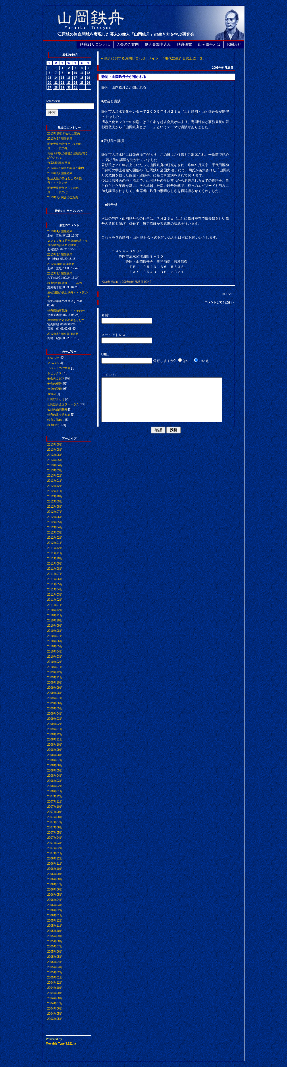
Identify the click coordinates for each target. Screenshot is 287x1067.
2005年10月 (55, 930)
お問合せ (233, 44)
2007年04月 (55, 837)
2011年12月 (55, 548)
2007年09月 (55, 811)
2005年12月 (55, 920)
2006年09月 (55, 874)
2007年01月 (55, 853)
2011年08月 (55, 568)
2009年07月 (55, 698)
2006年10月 (55, 868)
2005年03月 (55, 967)
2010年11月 (55, 615)
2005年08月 (55, 941)
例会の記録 (54, 388)
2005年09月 (55, 936)
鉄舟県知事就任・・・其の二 (66, 283)
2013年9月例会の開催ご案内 (65, 168)
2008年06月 (55, 765)
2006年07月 (55, 884)
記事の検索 (53, 101)
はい (186, 361)
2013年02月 (55, 475)
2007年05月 (55, 832)
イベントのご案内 (58, 368)
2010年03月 (55, 656)
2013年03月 (55, 470)
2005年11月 (55, 925)
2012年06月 (55, 517)
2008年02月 (55, 786)
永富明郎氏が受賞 (58, 162)
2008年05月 (55, 770)
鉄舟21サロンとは (95, 44)
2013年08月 (55, 449)
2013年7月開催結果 (60, 173)
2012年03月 (55, 532)
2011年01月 (55, 605)
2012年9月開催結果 (60, 273)
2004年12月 (55, 982)
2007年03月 (55, 843)
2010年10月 (55, 620)
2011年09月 (55, 563)
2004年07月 (55, 1003)
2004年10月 (55, 987)
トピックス (54, 373)
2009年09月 (55, 687)
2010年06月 (55, 641)
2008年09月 (55, 749)
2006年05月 (55, 894)
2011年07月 (55, 573)
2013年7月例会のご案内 (62, 197)
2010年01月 (55, 667)
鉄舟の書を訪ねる (58, 414)
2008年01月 (55, 791)
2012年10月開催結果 (60, 264)
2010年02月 (55, 661)
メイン (153, 58)
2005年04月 (55, 962)
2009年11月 (55, 677)
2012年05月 (55, 522)
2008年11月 (55, 739)
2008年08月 (55, 755)
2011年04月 (55, 589)
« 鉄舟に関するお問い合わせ (123, 58)
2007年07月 (55, 822)
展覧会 (51, 394)
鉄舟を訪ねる (56, 419)
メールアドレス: (113, 335)
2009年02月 (55, 724)
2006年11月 (55, 863)
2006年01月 (55, 915)
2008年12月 (55, 734)
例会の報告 (54, 383)
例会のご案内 (56, 378)
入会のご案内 (127, 44)
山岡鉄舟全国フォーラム (63, 404)
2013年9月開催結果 (60, 138)
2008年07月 (55, 760)
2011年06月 (55, 579)
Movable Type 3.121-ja (61, 1043)
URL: (105, 355)
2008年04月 (55, 775)
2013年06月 (55, 454)
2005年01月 (55, 977)
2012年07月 (55, 511)
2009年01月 (55, 729)
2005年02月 (55, 972)
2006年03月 (55, 905)
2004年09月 (55, 993)
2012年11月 (55, 491)
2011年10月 (55, 558)
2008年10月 (55, 744)
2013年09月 (55, 444)
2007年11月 (55, 801)
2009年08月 (55, 692)
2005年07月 (55, 946)
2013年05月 (55, 460)
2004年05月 (55, 1013)
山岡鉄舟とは (209, 44)
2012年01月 (55, 542)
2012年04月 (55, 527)
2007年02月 (55, 848)
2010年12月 (55, 610)
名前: (105, 315)
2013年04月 (55, 465)
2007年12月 (55, 796)
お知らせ (53, 357)
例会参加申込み (158, 44)
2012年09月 (55, 501)
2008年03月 (55, 780)
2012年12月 (55, 486)
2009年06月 (55, 703)
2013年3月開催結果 (60, 254)
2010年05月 (55, 646)
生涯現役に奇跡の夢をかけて (66, 320)
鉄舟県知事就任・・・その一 (66, 310)
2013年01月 (55, 480)
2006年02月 (55, 910)
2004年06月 (55, 1008)
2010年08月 (55, 630)
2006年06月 (55, 889)
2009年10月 (55, 682)
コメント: (108, 375)
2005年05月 (55, 956)
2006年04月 (55, 899)
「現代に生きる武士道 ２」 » (185, 58)
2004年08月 (55, 998)
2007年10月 (55, 806)
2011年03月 (55, 594)
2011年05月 (55, 584)
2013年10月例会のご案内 (63, 133)
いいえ (204, 361)
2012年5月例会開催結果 (62, 333)
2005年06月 (55, 951)
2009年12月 (55, 672)
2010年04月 (55, 651)
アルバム (53, 362)
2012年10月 (55, 496)
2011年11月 (55, 553)
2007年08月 (55, 817)
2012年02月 (55, 537)
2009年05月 (55, 708)
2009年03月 (55, 718)
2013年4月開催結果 (60, 231)
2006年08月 (55, 879)
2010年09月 (55, 625)
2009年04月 (55, 713)
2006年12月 (55, 858)
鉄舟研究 (184, 44)
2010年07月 (55, 636)
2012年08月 (55, 506)
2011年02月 (55, 599)
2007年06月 (55, 827)
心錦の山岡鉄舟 (57, 409)
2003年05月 (55, 1018)
